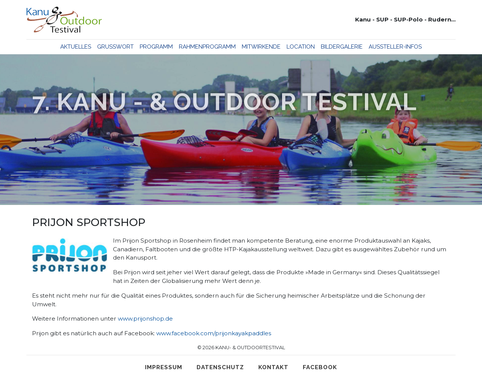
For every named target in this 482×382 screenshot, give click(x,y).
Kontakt (273, 367)
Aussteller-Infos (395, 46)
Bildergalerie (342, 46)
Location (301, 46)
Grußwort (115, 46)
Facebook (320, 367)
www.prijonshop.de (145, 318)
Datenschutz (220, 367)
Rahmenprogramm (207, 46)
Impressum (163, 367)
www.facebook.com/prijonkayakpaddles (213, 333)
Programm (156, 46)
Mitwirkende (261, 46)
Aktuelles (75, 46)
